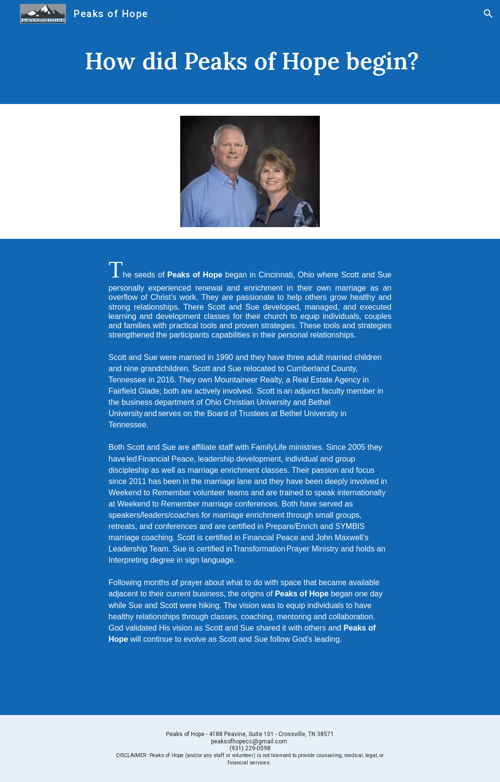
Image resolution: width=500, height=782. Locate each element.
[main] (250, 65)
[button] (488, 13)
